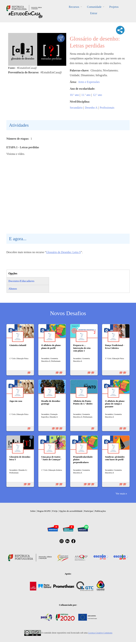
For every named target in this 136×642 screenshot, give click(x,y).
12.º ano (97, 94)
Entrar (93, 13)
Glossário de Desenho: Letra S (63, 252)
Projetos (113, 6)
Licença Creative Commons (100, 633)
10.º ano (74, 94)
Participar (88, 511)
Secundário (76, 107)
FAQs (55, 511)
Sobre (33, 511)
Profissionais (107, 107)
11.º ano (85, 94)
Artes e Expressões (89, 81)
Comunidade (94, 6)
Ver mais (120, 493)
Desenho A (91, 107)
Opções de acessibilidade (70, 511)
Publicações (100, 511)
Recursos (74, 6)
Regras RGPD (43, 511)
